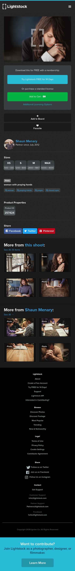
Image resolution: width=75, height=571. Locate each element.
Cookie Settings (37, 449)
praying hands (24, 190)
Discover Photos (37, 412)
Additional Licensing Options (37, 104)
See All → (9, 314)
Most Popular (37, 420)
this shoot (34, 245)
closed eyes (52, 190)
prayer (39, 190)
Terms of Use (37, 441)
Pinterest (46, 231)
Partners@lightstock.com (37, 506)
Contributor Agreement (37, 453)
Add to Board (37, 117)
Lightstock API (37, 395)
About (37, 378)
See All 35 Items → (13, 250)
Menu (69, 6)
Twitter (30, 231)
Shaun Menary (26, 141)
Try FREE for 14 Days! (37, 387)
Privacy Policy (38, 445)
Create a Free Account (37, 383)
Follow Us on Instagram (40, 477)
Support (37, 391)
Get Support (37, 489)
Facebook (13, 231)
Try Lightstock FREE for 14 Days (37, 79)
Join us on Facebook (40, 472)
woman (9, 190)
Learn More (37, 562)
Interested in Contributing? (37, 400)
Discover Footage (37, 416)
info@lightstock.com (37, 498)
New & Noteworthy (37, 428)
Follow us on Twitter (40, 467)
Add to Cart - (37, 96)
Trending (37, 424)
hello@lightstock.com (37, 514)
